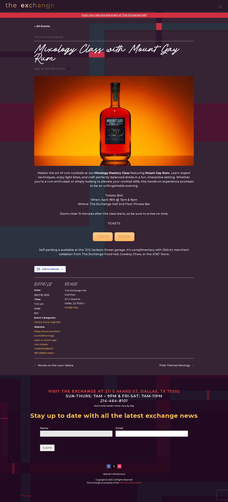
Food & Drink (41, 322)
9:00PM (124, 237)
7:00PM (103, 237)
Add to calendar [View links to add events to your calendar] (50, 269)
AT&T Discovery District (130, 483)
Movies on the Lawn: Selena (55, 365)
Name (45, 428)
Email (120, 428)
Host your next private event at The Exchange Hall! (114, 15)
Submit (47, 447)
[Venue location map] (111, 299)
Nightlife (55, 322)
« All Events (42, 26)
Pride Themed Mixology (175, 365)
